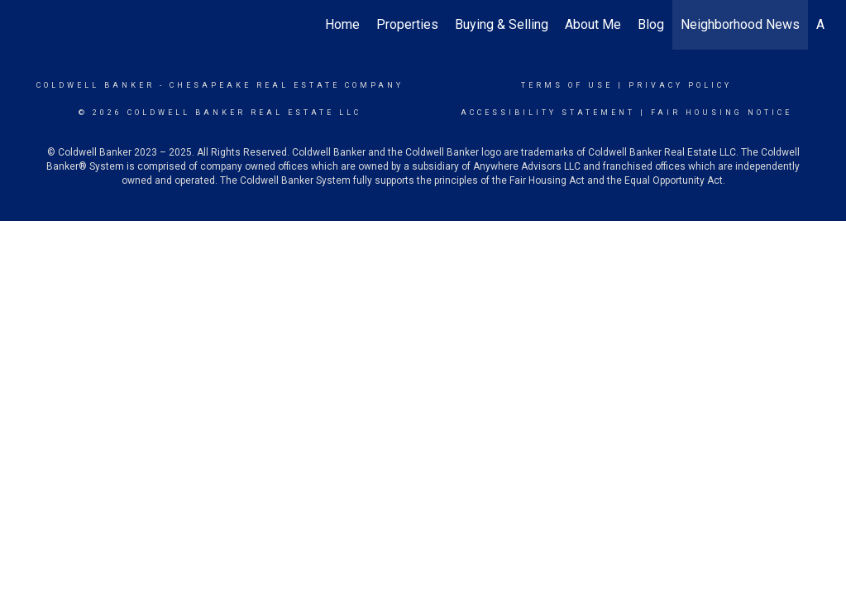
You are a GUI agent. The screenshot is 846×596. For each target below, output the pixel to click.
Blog (651, 24)
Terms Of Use (567, 85)
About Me (593, 24)
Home (342, 24)
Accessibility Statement (548, 112)
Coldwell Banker (95, 85)
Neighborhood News (740, 24)
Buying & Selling (501, 24)
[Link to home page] (31, 25)
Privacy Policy (680, 85)
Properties (407, 24)
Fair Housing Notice (721, 112)
